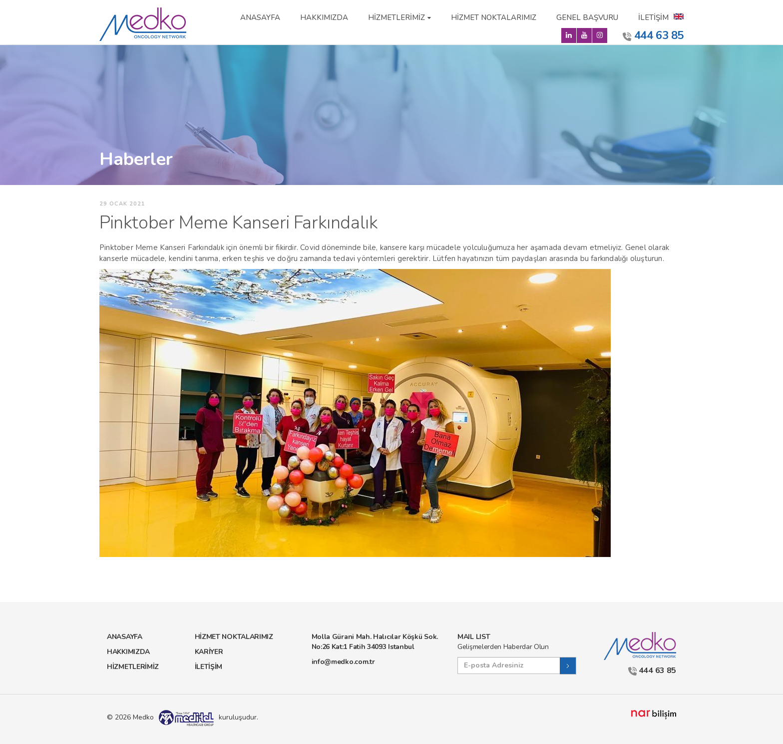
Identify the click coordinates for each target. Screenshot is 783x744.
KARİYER (209, 651)
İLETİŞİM (653, 17)
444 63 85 (653, 35)
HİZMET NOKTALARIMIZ (493, 17)
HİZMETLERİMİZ (396, 17)
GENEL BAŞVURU (587, 17)
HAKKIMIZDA (324, 17)
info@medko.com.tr (343, 661)
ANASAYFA (260, 17)
